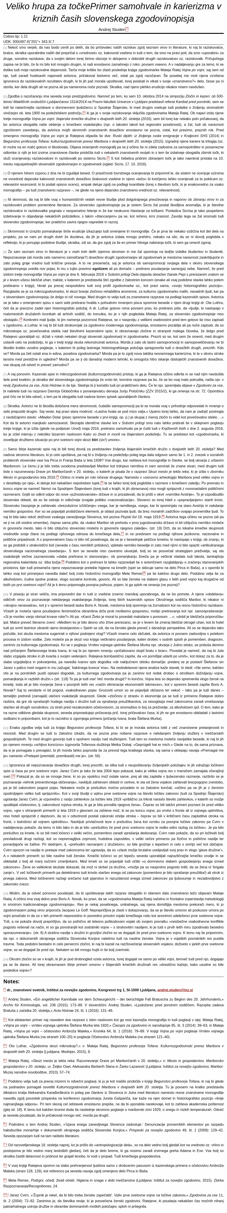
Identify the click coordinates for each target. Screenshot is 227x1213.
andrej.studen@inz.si (175, 990)
